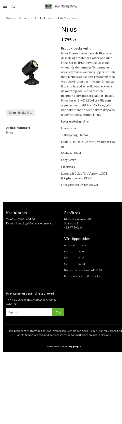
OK (58, 312)
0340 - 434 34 (26, 219)
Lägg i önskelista (20, 112)
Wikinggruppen (73, 346)
